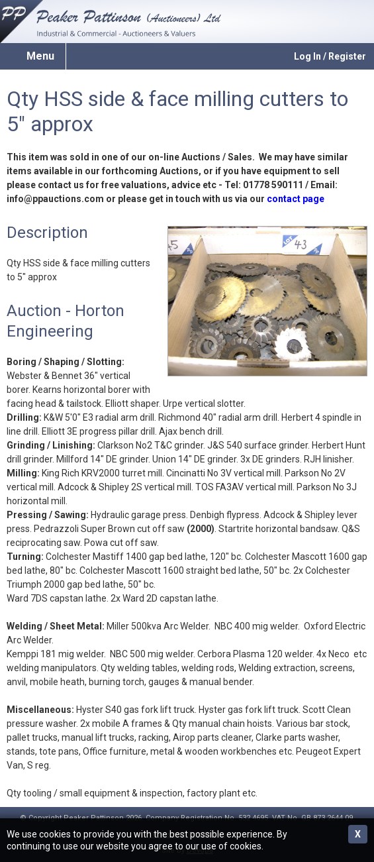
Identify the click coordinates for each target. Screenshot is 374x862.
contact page (295, 198)
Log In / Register (330, 56)
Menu (40, 56)
